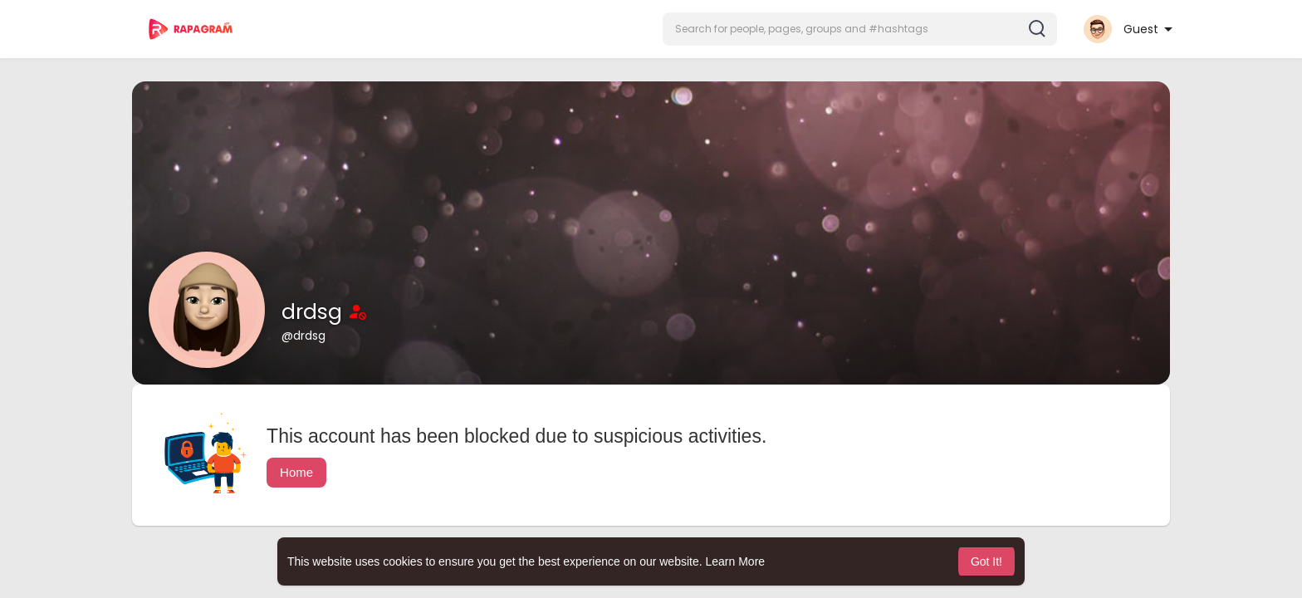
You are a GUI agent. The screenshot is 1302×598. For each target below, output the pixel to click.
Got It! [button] (986, 561)
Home (296, 472)
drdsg (314, 311)
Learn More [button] (736, 561)
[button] (860, 29)
